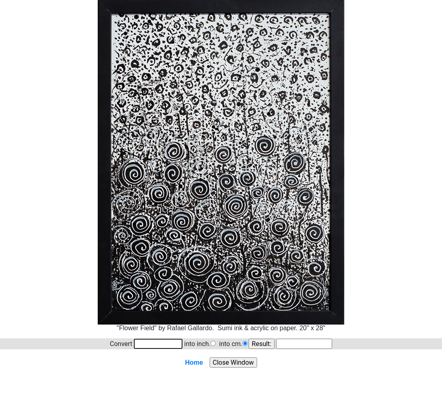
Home (194, 362)
